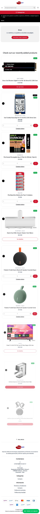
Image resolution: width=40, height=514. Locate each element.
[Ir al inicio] (20, 439)
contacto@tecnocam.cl (20, 463)
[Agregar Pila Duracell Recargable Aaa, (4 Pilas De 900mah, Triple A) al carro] (31, 160)
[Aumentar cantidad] (29, 123)
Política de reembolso (20, 490)
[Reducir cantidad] (6, 123)
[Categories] (20, 12)
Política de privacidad (20, 492)
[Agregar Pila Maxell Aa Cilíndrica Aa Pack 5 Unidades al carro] (29, 197)
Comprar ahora (20, 125)
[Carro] (38, 7)
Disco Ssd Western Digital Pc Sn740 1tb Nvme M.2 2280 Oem (20, 80)
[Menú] (2, 7)
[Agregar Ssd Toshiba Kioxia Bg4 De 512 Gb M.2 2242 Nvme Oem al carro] (33, 123)
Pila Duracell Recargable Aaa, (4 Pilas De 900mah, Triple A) (20, 155)
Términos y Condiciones (20, 485)
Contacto (20, 479)
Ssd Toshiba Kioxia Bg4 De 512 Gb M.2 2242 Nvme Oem (20, 116)
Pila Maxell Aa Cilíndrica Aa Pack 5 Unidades (20, 192)
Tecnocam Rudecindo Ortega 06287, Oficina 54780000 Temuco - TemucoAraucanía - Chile (20, 469)
